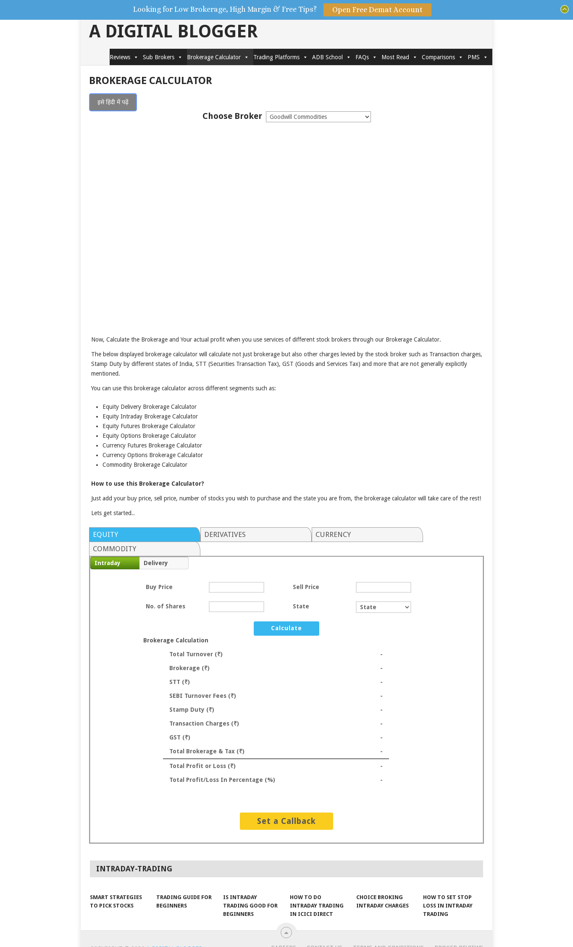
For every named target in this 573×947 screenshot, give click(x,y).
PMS (478, 57)
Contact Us (324, 933)
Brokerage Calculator (218, 57)
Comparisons (442, 57)
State (301, 592)
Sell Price (306, 572)
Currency (308, 534)
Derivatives (212, 534)
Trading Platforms (280, 57)
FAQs (366, 57)
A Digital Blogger (173, 31)
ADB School (331, 57)
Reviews (124, 57)
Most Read (399, 57)
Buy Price (159, 572)
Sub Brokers (163, 57)
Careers (283, 933)
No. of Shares (165, 592)
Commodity (410, 534)
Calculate (286, 613)
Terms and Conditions (388, 933)
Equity (105, 534)
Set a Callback (286, 807)
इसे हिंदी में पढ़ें (113, 102)
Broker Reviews (458, 933)
